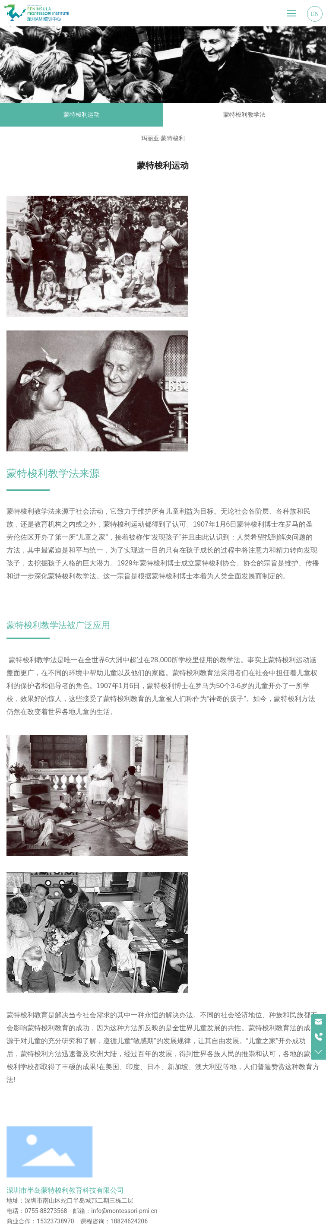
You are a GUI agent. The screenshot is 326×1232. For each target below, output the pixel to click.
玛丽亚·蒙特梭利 (163, 138)
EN (315, 14)
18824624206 (129, 1221)
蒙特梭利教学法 (244, 114)
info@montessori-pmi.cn (124, 1210)
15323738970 (55, 1221)
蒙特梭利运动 (81, 114)
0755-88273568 (46, 1210)
